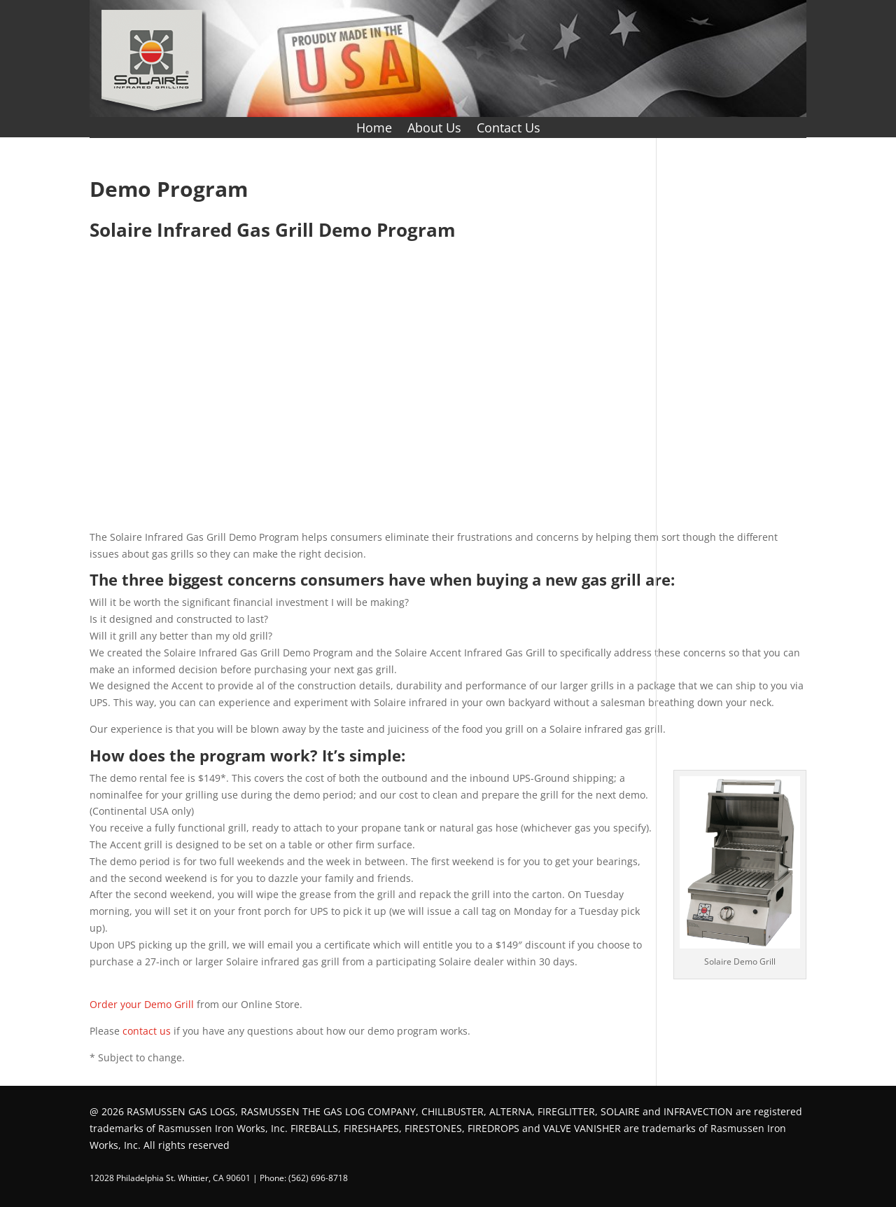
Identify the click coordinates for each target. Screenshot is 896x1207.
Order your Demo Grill (142, 1004)
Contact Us (508, 129)
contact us (146, 1030)
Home (374, 129)
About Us (434, 129)
